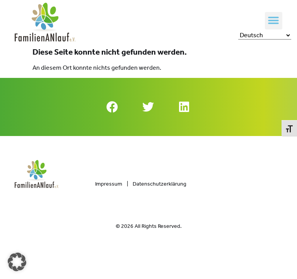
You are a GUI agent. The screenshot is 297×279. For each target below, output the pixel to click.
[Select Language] (264, 35)
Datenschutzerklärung (159, 184)
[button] (273, 20)
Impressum (108, 184)
